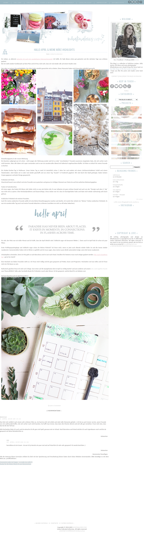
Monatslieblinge (56, 54)
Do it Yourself (67, 3)
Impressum (102, 3)
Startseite (55, 523)
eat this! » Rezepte (119, 195)
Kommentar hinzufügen (100, 454)
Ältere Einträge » (67, 523)
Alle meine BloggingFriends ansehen (126, 202)
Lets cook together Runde (99, 269)
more (137, 60)
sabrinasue (116, 175)
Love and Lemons (118, 180)
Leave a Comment (55, 406)
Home (6, 3)
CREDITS (120, 246)
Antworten (104, 436)
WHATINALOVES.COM (80, 527)
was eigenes (117, 190)
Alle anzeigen (139, 199)
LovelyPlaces (85, 3)
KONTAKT (114, 246)
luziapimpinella (118, 185)
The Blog (31, 3)
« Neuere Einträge (41, 523)
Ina (8, 440)
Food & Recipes (47, 3)
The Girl (18, 3)
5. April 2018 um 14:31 (10, 419)
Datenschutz (118, 3)
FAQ (120, 76)
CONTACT (115, 76)
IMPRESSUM (128, 246)
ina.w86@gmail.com (130, 244)
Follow (126, 91)
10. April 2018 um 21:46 (18, 442)
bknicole (3, 417)
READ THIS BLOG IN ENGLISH (132, 76)
